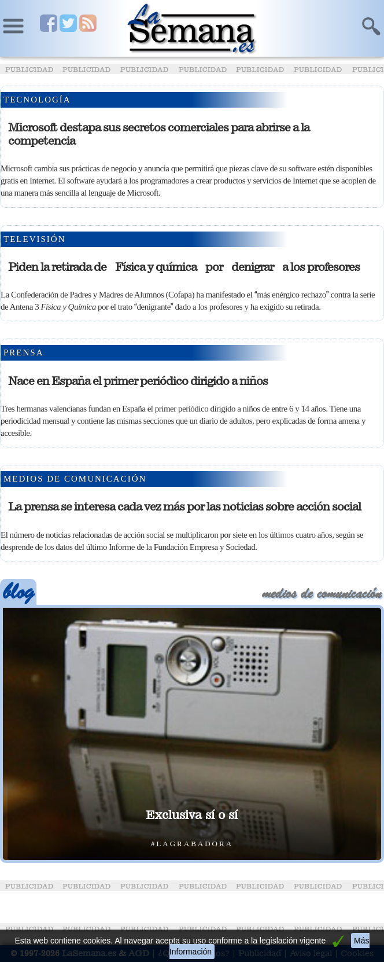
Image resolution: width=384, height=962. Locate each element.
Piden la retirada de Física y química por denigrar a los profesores (184, 266)
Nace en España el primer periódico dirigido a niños (138, 380)
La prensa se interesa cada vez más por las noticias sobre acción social (184, 506)
